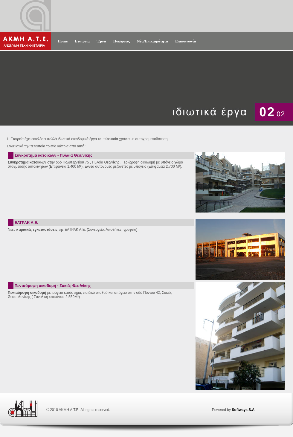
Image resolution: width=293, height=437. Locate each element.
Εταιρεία (82, 41)
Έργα (101, 41)
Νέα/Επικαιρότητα (152, 41)
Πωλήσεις (121, 41)
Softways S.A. (243, 410)
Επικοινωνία (185, 41)
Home (63, 41)
